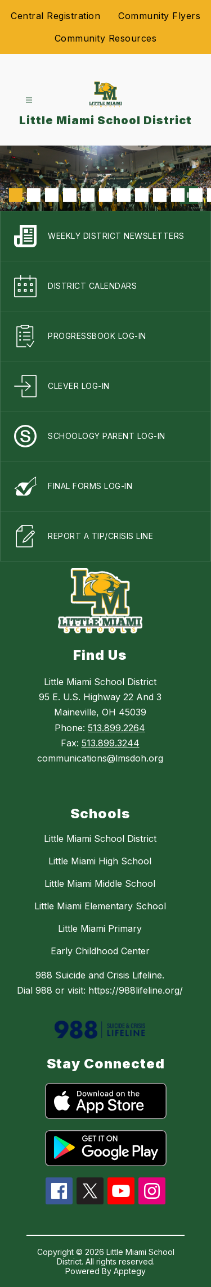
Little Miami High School (99, 861)
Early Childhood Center (100, 951)
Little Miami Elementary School (100, 906)
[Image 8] (142, 195)
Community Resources (106, 38)
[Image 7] (124, 195)
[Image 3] (52, 195)
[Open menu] (29, 100)
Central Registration (55, 15)
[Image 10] (178, 195)
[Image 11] (196, 195)
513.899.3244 (111, 743)
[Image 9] (160, 195)
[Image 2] (34, 195)
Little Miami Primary (100, 928)
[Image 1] (16, 195)
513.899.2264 (116, 727)
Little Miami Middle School (99, 883)
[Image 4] (70, 195)
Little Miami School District (100, 838)
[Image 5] (88, 195)
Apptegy (130, 1271)
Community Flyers (159, 15)
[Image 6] (106, 195)
